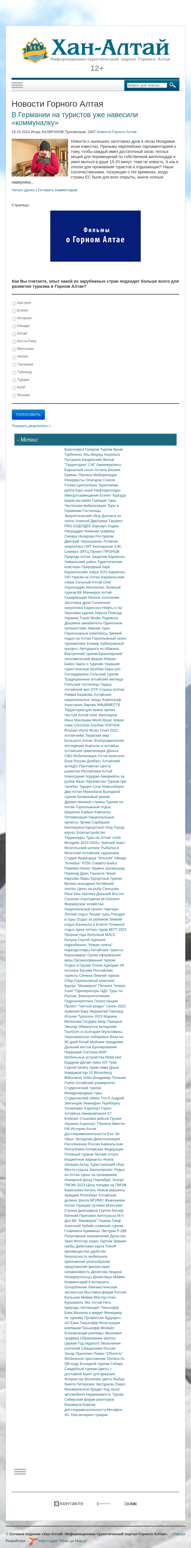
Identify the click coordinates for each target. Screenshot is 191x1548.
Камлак (89, 1404)
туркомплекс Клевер (82, 643)
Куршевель (74, 1302)
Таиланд (116, 1011)
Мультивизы (111, 1032)
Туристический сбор (107, 1164)
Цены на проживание (99, 1175)
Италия (71, 1016)
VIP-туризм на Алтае (82, 577)
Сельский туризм (104, 674)
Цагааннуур (115, 868)
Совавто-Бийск (104, 863)
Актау (84, 1164)
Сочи (97, 786)
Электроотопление (93, 996)
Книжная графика (99, 531)
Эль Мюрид (93, 454)
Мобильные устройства (84, 1057)
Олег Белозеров (103, 715)
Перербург (102, 1180)
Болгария (93, 1032)
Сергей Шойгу (76, 1067)
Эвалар (71, 1026)
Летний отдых (76, 914)
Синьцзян (111, 889)
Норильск (112, 454)
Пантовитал (89, 766)
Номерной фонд (78, 1180)
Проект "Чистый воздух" (85, 1006)
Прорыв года (75, 934)
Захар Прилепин (79, 1353)
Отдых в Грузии (78, 965)
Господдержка (77, 674)
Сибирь (116, 1364)
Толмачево (74, 1108)
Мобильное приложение (85, 1358)
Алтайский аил (77, 689)
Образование (92, 1338)
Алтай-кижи (74, 735)
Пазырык (114, 1021)
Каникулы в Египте (92, 924)
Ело (111, 1134)
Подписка (109, 618)
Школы (110, 1338)
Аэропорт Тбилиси (95, 1123)
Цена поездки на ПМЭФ (106, 1185)
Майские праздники (106, 1042)
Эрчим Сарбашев (94, 822)
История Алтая (83, 1129)
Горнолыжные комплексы (86, 633)
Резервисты (75, 480)
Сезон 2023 (116, 1006)
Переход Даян (77, 873)
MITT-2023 (118, 929)
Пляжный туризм (79, 1154)
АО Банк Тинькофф (81, 1323)
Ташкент (115, 521)
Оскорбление (76, 1287)
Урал (69, 1241)
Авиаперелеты (108, 465)
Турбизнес (73, 454)
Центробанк (87, 485)
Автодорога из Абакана (99, 648)
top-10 (88, 1072)
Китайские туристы (107, 950)
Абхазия (71, 1164)
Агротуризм (90, 899)
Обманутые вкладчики (97, 1026)
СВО (68, 756)
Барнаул (100, 526)
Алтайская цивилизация (85, 751)
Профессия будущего (102, 1318)
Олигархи (94, 480)
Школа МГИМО (91, 1200)
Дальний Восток (110, 894)
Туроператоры (87, 991)
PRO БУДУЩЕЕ (78, 526)
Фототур (81, 1241)
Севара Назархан (80, 536)
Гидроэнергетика (79, 1001)
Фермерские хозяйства (83, 904)
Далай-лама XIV (94, 1062)
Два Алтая (73, 791)
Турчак (117, 1394)
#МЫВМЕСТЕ (108, 705)
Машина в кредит (88, 1312)
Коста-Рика (24, 341)
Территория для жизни (84, 710)
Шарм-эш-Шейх (78, 500)
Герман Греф (110, 1221)
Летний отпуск (106, 1154)
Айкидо (120, 858)
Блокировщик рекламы (84, 1333)
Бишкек (114, 470)
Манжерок (73, 1404)
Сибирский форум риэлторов (89, 1399)
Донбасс (94, 761)
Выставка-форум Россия (105, 1292)
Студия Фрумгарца (80, 858)
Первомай (73, 1052)
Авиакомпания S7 (96, 1113)
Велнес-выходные (80, 883)
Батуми (86, 970)
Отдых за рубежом (92, 919)
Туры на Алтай (99, 837)
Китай (19, 333)
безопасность (76, 1256)
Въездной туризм (95, 1364)
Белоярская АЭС (107, 546)
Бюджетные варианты (83, 1159)
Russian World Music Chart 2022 (91, 730)
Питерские (86, 1384)
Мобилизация (85, 756)
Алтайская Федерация (104, 1149)
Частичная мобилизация (85, 505)
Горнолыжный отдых (93, 807)
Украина (71, 1123)
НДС (104, 991)
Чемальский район (80, 562)
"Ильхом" (105, 858)
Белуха (71, 940)
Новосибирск (113, 786)
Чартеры (111, 909)
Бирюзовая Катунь (80, 1190)
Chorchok (82, 725)
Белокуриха (74, 827)
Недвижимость (99, 1394)
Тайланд (22, 372)
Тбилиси (86, 475)
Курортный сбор (99, 827)
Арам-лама (99, 1067)
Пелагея (105, 986)
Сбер (69, 980)
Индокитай (99, 1011)
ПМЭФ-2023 (75, 1185)
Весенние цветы (98, 1379)
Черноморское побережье (87, 1037)
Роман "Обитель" (108, 1353)
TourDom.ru (74, 1032)
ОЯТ (88, 546)
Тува (113, 1062)
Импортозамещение (82, 495)
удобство (98, 1251)
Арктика (89, 894)
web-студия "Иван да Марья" (58, 1541)
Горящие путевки (91, 1205)
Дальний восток (78, 1047)
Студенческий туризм (82, 1088)
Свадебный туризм (81, 1369)
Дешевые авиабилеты (83, 623)
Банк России (75, 761)
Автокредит (90, 1307)
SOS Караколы (112, 572)
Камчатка (103, 812)
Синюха (86, 975)
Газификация (76, 597)
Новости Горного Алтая (117, 132)
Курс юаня (84, 490)
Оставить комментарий (57, 190)
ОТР (95, 689)
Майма (119, 1277)
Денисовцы (103, 1277)
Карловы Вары (77, 878)
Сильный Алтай (89, 582)
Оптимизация (76, 817)
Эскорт (118, 1180)
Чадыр (106, 684)
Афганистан (96, 781)
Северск (72, 551)
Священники (92, 1348)
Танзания (22, 364)
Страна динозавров (81, 1210)
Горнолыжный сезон (109, 638)
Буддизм (72, 1062)
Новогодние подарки (82, 776)
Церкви (71, 1343)
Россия (109, 1348)
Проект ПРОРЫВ (105, 551)
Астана (101, 470)
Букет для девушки (99, 1374)
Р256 (87, 863)
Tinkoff (110, 1246)
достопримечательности (85, 1410)
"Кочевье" (73, 863)
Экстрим (109, 1231)
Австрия (21, 303)
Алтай (106, 592)
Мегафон (114, 1410)
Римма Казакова (79, 694)
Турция (20, 379)
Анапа (108, 1159)
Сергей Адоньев (91, 940)
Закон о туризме (89, 664)
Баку (85, 1011)
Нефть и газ (112, 608)
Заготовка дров (78, 602)
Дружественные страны (85, 802)
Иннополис (96, 587)
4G (67, 1415)
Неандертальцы (78, 1277)
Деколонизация (107, 1139)
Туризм (106, 449)
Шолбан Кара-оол (105, 669)
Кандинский (92, 459)
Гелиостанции (106, 1001)
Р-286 (122, 1231)
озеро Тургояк (101, 1241)
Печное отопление (104, 597)
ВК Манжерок (89, 592)
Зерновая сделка (79, 613)
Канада (21, 326)
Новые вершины (111, 1190)
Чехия (110, 873)
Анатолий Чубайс (79, 1226)
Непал (20, 356)
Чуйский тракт (113, 843)
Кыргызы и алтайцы (102, 745)
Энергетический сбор (83, 516)
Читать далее (23, 190)
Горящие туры (104, 500)
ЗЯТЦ (85, 551)
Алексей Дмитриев (91, 521)
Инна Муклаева (78, 720)
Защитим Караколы (108, 556)
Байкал (87, 812)
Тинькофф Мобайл (98, 1328)
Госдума (90, 1021)
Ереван (71, 475)
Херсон (101, 613)
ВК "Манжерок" (85, 1221)
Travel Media (90, 618)
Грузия (115, 1118)
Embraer (71, 1118)
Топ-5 (106, 1098)
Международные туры (83, 1093)
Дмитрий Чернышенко (83, 541)
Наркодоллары (77, 950)
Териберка (111, 1103)
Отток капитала (111, 756)
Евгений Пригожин (80, 1215)
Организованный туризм (94, 960)
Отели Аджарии (106, 965)
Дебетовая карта (90, 1246)
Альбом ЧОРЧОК (105, 725)
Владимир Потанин (109, 1078)
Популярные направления (87, 1236)
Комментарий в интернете (86, 1282)
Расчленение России (82, 1144)
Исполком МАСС (101, 934)
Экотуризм (105, 1384)
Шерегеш (72, 812)
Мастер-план (105, 1297)
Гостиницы (92, 511)
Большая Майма (79, 1297)
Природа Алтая (78, 556)
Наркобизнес (76, 945)
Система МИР (95, 1052)
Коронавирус (75, 955)
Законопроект (101, 1169)
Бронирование (104, 1047)
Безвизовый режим (93, 797)
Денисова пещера (106, 1272)
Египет (20, 310)
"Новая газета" (100, 945)
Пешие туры (100, 914)
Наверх (179, 1534)
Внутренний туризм (81, 654)
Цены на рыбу (90, 889)
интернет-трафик (93, 1415)
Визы (81, 781)
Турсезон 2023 (91, 1016)
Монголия (23, 348)
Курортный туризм (106, 878)
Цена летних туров (92, 929)
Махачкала (93, 791)
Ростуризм (105, 536)
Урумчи (98, 868)
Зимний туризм (106, 975)
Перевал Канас (78, 868)
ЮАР (19, 387)
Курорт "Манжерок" (81, 986)
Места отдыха (76, 1169)
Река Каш (73, 894)
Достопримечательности (85, 1134)
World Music (102, 720)
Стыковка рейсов (94, 1118)
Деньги (112, 751)
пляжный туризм (109, 1226)
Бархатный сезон (79, 470)
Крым (118, 449)
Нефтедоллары (107, 490)
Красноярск (74, 449)
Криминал (92, 1231)
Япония (21, 395)
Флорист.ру (74, 1379)
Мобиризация (105, 475)
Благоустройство (91, 832)
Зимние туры (99, 628)
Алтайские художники (100, 853)
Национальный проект (84, 909)
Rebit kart (113, 1057)
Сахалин (72, 899)
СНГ (92, 465)
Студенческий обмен (82, 1098)
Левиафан (92, 1103)
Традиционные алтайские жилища (93, 679)
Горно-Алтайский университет (90, 1083)
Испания (22, 318)
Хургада (119, 495)
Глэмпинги (73, 1231)
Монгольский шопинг (82, 848)
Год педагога (89, 1343)
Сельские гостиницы (82, 684)
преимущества (77, 1251)
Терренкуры (75, 837)
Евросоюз (93, 608)
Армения (72, 1011)
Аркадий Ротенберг (81, 1195)
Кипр (102, 1021)
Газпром (92, 449)
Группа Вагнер (111, 1210)
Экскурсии (84, 1139)
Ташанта (97, 873)
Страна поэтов (111, 689)
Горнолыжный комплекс (94, 980)
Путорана (73, 459)
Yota (74, 1415)
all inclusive (110, 899)
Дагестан (117, 1236)
